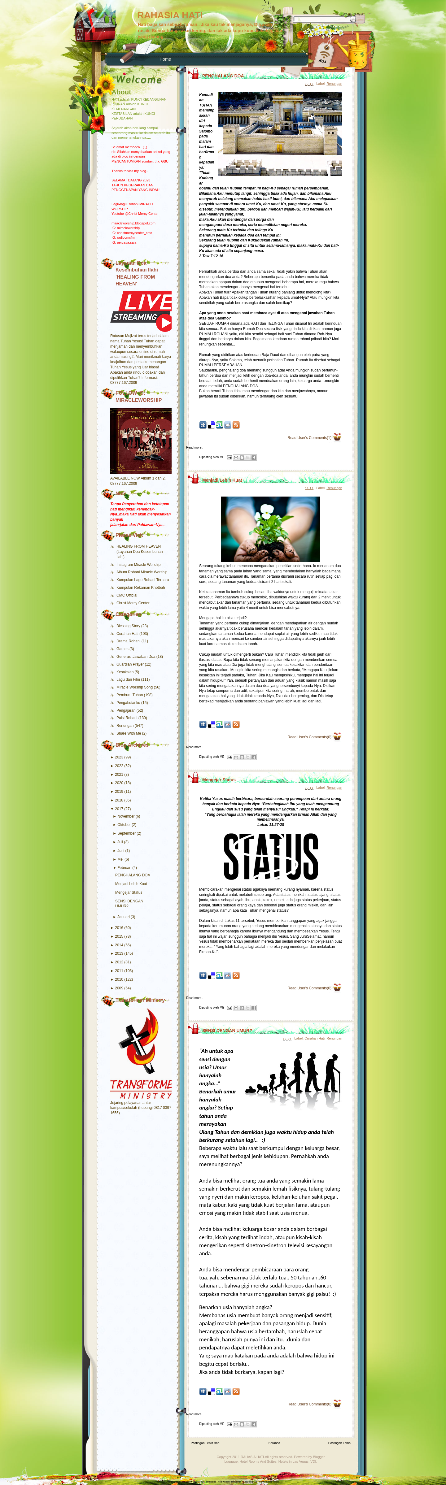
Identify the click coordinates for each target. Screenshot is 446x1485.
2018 (119, 800)
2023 (119, 757)
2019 (119, 791)
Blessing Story (128, 626)
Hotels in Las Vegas (293, 1461)
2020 (119, 783)
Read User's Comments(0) (309, 737)
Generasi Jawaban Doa (136, 656)
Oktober (124, 825)
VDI (313, 1461)
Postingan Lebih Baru (206, 1443)
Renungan (125, 725)
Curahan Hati (127, 634)
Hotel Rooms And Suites (257, 1461)
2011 (119, 971)
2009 (119, 988)
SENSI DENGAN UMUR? (227, 1030)
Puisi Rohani (127, 718)
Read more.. (194, 447)
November (125, 816)
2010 (119, 979)
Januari (123, 917)
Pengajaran (126, 710)
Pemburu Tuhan (130, 695)
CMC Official (126, 595)
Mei (120, 859)
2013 (119, 953)
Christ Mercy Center (133, 603)
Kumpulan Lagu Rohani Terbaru (142, 580)
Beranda (274, 1443)
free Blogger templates (204, 1481)
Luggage (231, 1461)
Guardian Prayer (130, 664)
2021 (119, 774)
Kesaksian (125, 672)
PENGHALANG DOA (132, 875)
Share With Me (129, 733)
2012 (119, 962)
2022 (119, 766)
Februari (124, 868)
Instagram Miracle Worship (138, 564)
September (126, 833)
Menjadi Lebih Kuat (131, 884)
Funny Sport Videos (269, 1481)
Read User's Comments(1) (309, 438)
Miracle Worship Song (135, 687)
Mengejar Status (128, 892)
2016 (119, 928)
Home (165, 59)
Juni (120, 851)
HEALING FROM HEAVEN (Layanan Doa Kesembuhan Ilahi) (139, 551)
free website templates (229, 1481)
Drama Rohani (129, 641)
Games (122, 649)
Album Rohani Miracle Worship (142, 572)
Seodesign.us (250, 1481)
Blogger (319, 1457)
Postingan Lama (339, 1443)
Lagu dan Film (128, 679)
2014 (119, 945)
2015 (119, 936)
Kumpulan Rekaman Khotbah (140, 587)
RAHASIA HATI (170, 15)
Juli (120, 842)
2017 (119, 809)
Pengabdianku (128, 703)
